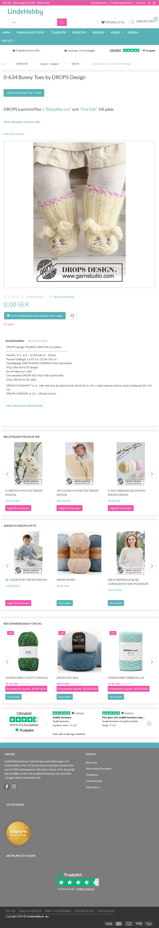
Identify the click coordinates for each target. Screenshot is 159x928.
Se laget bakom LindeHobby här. (23, 777)
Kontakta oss (99, 2)
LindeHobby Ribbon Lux (126, 677)
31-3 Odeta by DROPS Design (26, 579)
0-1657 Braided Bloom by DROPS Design (126, 492)
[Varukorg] (144, 21)
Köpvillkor (106, 911)
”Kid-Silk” (89, 109)
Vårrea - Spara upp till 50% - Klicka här (26, 2)
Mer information (14, 133)
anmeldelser (34, 296)
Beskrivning (15, 340)
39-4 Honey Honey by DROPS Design (78, 492)
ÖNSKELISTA (113, 22)
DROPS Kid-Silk (67, 677)
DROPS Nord (66, 579)
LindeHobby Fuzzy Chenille (26, 677)
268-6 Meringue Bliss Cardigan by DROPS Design (128, 581)
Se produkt (64, 603)
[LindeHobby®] (25, 11)
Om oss (140, 2)
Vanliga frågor (30, 911)
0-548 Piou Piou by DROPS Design (23, 492)
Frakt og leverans (121, 2)
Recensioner (37, 340)
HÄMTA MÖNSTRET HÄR (24, 92)
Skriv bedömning (63, 296)
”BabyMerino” (58, 109)
